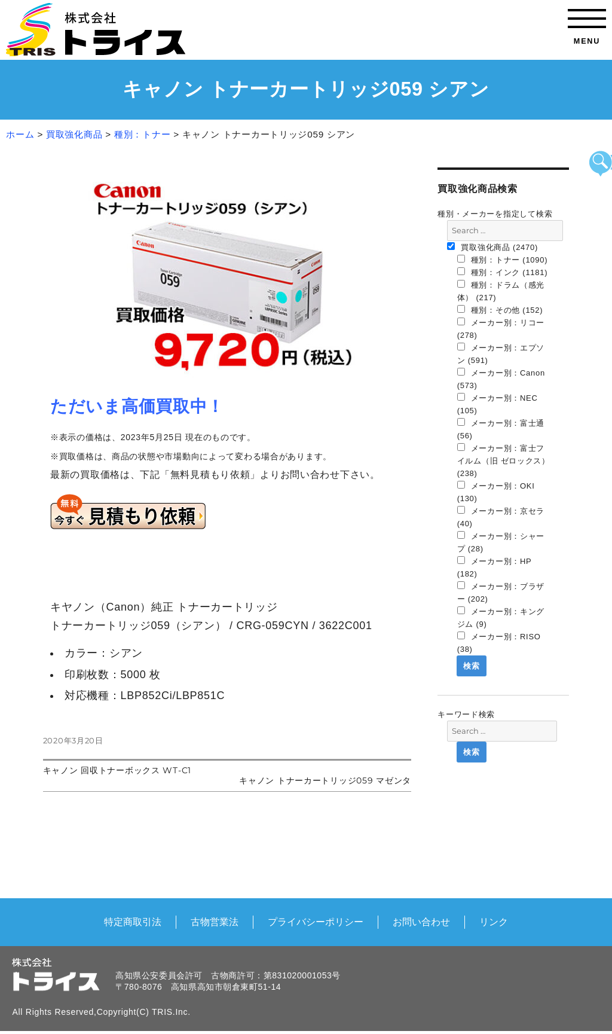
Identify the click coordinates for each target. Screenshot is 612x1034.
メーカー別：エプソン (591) (501, 354)
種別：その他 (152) (500, 310)
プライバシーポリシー (315, 921)
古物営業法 (214, 921)
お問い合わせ (421, 921)
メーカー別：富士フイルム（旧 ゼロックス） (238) (503, 460)
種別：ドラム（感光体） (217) (501, 291)
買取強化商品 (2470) (492, 247)
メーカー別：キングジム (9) (501, 617)
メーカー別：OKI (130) (496, 492)
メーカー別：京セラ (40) (501, 517)
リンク (493, 921)
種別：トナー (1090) (502, 259)
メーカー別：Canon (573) (501, 379)
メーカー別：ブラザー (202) (501, 592)
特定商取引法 (132, 921)
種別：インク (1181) (502, 272)
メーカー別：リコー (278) (501, 329)
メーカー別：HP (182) (494, 567)
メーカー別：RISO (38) (499, 643)
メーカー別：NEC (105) (497, 404)
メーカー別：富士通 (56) (501, 429)
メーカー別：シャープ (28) (501, 542)
